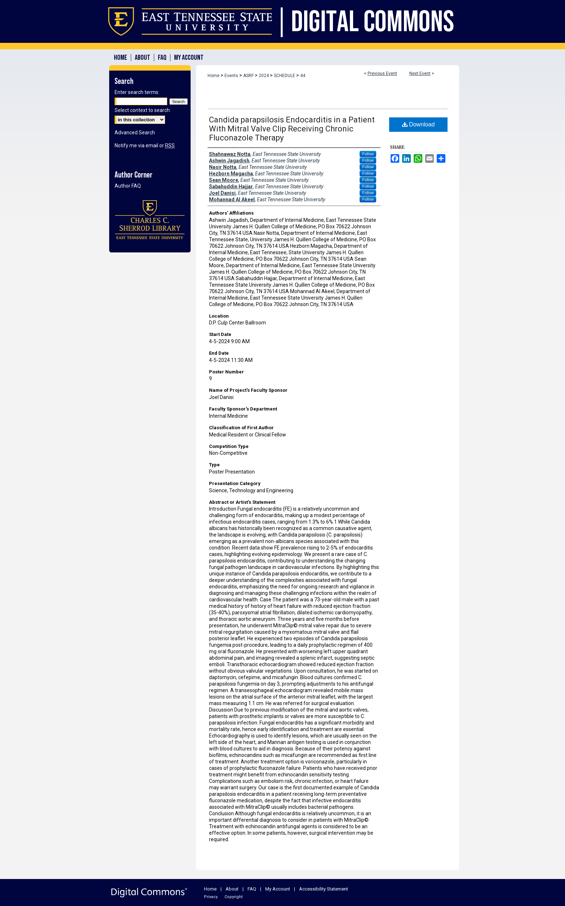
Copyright (233, 896)
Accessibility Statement (323, 889)
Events (231, 75)
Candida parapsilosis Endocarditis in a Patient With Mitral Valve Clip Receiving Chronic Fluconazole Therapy (292, 128)
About (232, 889)
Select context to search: (143, 110)
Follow (368, 154)
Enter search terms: (137, 92)
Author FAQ (128, 186)
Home (213, 75)
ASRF (249, 75)
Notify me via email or (145, 145)
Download (418, 124)
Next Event (420, 73)
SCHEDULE (285, 75)
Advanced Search (135, 132)
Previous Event (382, 73)
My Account (277, 889)
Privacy (211, 896)
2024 (264, 75)
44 (302, 75)
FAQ (252, 889)
